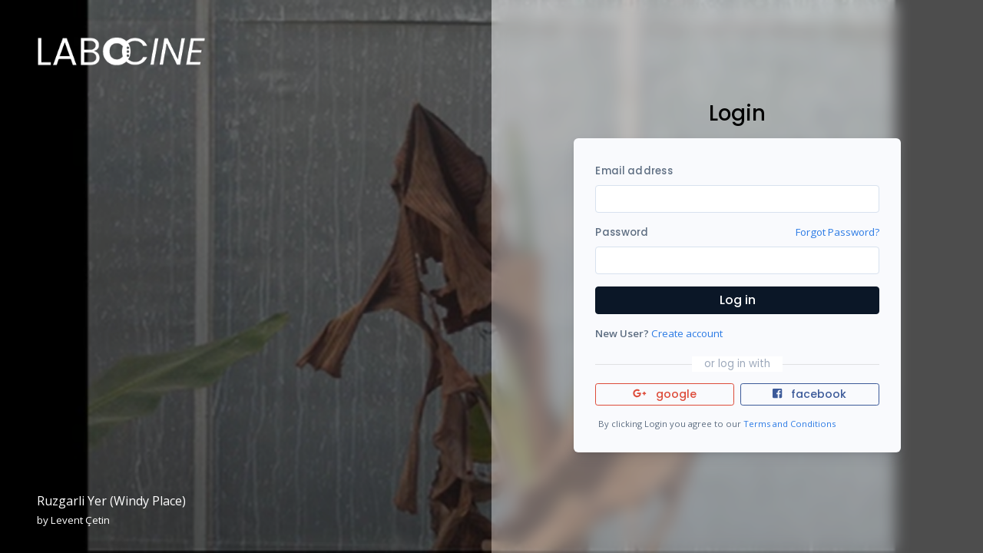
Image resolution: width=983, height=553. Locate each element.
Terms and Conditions (789, 423)
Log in (738, 300)
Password (621, 232)
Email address (633, 171)
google (665, 394)
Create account (687, 333)
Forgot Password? (837, 232)
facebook (809, 394)
